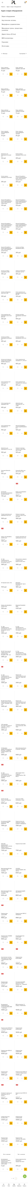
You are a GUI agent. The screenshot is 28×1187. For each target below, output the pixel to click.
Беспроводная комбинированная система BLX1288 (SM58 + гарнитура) (6, 1006)
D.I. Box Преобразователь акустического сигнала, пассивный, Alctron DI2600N (6, 775)
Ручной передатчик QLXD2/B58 (20, 936)
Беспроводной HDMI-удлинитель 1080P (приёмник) (6, 822)
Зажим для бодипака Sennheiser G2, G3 (20, 271)
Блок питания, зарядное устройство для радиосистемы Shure (21, 560)
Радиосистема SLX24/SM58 (4, 914)
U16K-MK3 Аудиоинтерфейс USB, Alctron (21, 870)
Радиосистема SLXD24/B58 (4, 1072)
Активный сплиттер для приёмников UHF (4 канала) (6, 1094)
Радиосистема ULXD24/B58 (19, 1051)
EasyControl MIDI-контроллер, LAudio (20, 799)
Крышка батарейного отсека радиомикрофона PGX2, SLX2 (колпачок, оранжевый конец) (6, 225)
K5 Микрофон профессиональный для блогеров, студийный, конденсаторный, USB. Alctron (6, 750)
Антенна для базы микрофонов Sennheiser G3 (6, 338)
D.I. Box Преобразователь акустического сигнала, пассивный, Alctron (6, 560)
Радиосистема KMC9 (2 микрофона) (6, 1051)
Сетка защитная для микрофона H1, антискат (21, 360)
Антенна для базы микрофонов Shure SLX (21, 337)
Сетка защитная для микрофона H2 (5, 382)
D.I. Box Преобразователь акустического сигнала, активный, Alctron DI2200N (6, 677)
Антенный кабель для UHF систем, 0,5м (20, 471)
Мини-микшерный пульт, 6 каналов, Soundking (21, 748)
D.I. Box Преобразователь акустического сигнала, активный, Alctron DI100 (21, 653)
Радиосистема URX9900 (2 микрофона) (6, 936)
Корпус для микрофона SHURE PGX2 (21, 492)
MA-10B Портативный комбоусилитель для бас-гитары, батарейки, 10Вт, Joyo (6, 702)
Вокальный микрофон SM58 (20, 606)
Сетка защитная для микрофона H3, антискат (21, 382)
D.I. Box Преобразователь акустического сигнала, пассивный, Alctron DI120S (6, 629)
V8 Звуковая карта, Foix (6, 582)
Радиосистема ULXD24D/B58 (4, 1138)
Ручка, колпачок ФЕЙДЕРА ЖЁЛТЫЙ (20, 68)
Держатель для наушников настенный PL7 (6, 155)
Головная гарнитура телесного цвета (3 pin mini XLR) (21, 515)
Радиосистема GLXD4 (20, 843)
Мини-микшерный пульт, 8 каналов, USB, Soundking (6, 892)
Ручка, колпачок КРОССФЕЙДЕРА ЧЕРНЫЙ (20, 132)
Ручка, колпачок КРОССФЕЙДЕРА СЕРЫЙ (5, 132)
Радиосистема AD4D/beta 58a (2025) (20, 1138)
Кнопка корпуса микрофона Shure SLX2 (21, 154)
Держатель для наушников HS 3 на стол (6, 448)
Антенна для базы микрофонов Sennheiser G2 (21, 316)
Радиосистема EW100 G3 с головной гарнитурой (6, 1028)
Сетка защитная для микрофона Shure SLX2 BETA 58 (6, 316)
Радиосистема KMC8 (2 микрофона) (21, 914)
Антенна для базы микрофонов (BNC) (20, 248)
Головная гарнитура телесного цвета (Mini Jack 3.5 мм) (21, 449)
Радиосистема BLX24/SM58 (19, 958)
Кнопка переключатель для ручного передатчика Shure (21, 1160)
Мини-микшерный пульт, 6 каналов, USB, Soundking (6, 870)
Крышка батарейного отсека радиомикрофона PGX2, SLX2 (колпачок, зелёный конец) (21, 225)
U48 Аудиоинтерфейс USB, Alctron (20, 891)
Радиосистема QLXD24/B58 (19, 1028)
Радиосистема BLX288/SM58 (4, 982)
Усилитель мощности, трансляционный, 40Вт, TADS (21, 725)
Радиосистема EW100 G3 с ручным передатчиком (21, 1072)
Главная (3, 7)
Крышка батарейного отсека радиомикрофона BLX (21, 427)
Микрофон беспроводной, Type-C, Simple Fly (21, 584)
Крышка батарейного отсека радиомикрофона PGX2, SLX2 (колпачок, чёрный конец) (21, 178)
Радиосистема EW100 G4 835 (21, 1093)
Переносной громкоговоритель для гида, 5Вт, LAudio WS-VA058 (21, 702)
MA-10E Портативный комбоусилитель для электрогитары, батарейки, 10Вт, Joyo (6, 653)
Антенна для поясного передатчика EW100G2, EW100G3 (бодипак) (6, 360)
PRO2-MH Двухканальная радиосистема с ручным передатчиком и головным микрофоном (6, 846)
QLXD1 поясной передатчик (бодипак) (6, 799)
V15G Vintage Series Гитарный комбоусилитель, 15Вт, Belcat (21, 774)
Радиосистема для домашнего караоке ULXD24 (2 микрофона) (21, 822)
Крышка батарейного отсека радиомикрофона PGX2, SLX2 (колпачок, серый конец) (6, 201)
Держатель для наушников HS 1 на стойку (20, 404)
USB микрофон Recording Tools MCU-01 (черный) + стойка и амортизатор (6, 726)
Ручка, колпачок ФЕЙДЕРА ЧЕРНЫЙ (5, 110)
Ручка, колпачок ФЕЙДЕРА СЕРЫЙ (5, 89)
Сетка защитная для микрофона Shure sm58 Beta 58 (21, 293)
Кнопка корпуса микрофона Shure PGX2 (6, 177)
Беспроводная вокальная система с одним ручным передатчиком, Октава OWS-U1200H (6, 1162)
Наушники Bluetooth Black (5, 471)
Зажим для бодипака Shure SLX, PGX (6, 292)
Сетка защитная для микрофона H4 (5, 426)
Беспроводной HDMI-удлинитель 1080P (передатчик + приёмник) (21, 983)
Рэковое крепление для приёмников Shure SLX (21, 537)
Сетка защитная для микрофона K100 (5, 404)
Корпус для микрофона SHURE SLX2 (6, 537)
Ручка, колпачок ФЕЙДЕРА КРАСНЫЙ (20, 89)
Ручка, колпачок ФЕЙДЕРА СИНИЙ (5, 68)
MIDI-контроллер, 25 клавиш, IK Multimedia (21, 1005)
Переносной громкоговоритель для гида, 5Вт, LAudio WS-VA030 (21, 676)
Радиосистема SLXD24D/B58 (19, 1117)
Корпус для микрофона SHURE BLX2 (6, 606)
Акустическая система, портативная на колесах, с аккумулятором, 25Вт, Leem (6, 959)
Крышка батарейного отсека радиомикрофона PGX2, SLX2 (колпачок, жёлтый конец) (6, 249)
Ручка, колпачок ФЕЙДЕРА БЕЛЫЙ (20, 110)
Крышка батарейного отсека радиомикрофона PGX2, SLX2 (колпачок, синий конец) (21, 201)
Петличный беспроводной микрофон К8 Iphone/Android (6, 493)
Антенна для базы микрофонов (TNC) (5, 271)
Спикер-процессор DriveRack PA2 (5, 1117)
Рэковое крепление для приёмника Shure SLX (6, 515)
